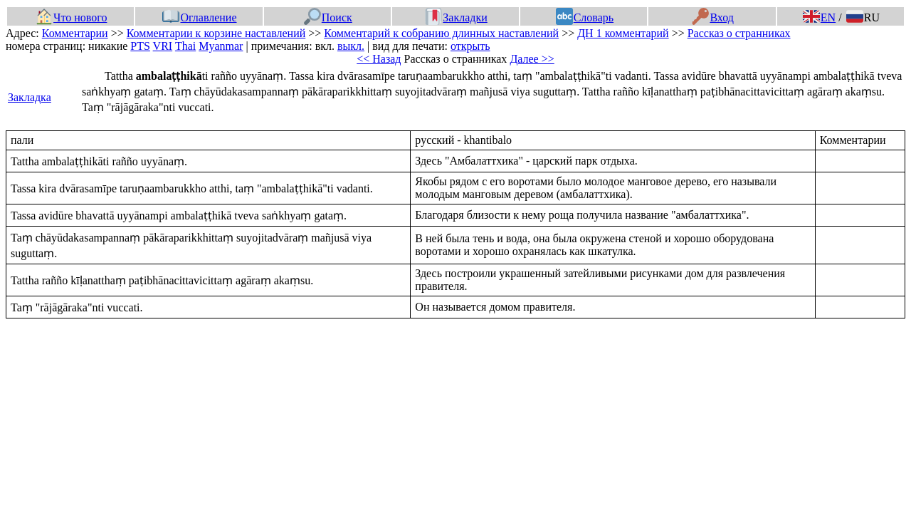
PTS (140, 46)
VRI (163, 46)
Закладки (456, 17)
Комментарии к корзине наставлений (216, 33)
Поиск (328, 17)
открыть (470, 46)
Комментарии (75, 33)
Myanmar (221, 46)
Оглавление (199, 17)
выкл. (350, 46)
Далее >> (532, 59)
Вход (713, 17)
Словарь (585, 17)
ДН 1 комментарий (622, 33)
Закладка (29, 97)
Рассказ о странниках (739, 33)
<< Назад (379, 59)
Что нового (71, 17)
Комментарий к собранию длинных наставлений (441, 33)
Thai (185, 46)
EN (819, 17)
